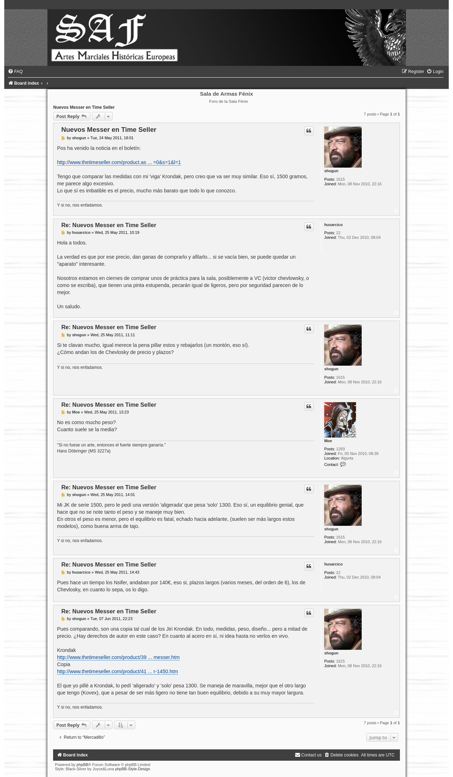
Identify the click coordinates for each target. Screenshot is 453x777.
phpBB (82, 764)
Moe (328, 441)
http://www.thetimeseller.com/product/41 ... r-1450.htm (117, 671)
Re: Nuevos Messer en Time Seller (108, 225)
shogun (331, 171)
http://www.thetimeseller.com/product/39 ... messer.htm (118, 657)
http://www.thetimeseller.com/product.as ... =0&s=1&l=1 (119, 162)
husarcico (333, 225)
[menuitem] (15, 71)
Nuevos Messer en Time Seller (84, 107)
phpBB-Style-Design (132, 769)
